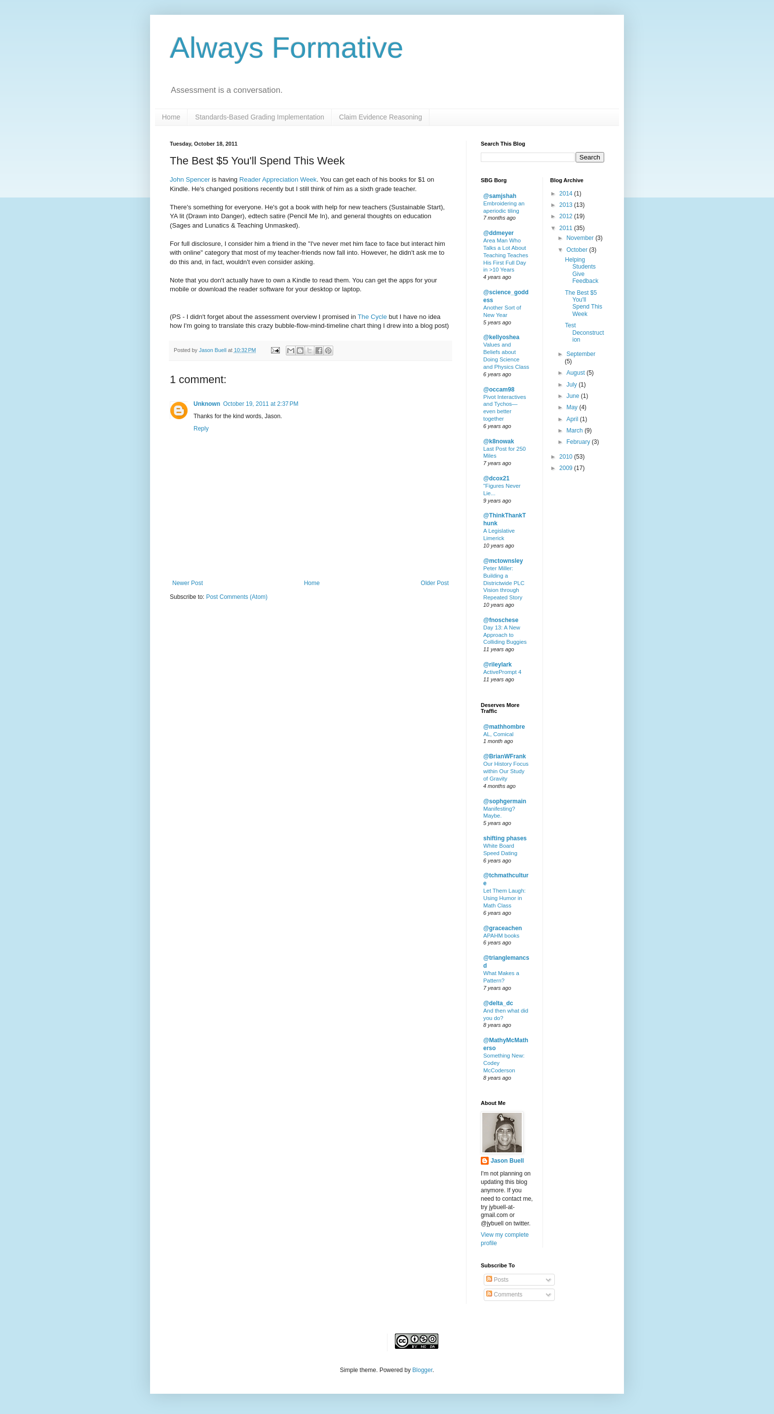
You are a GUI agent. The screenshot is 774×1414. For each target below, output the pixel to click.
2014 (566, 193)
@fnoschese (500, 620)
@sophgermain (504, 801)
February (578, 441)
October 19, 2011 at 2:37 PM (260, 403)
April (573, 419)
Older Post (435, 583)
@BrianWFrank (504, 756)
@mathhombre (504, 726)
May (572, 407)
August (576, 372)
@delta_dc (498, 1003)
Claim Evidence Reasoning (380, 117)
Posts (497, 1279)
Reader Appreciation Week (278, 179)
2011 (566, 228)
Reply (201, 428)
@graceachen (502, 928)
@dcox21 (496, 478)
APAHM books (501, 936)
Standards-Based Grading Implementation (259, 117)
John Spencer (190, 179)
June (573, 396)
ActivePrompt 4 (502, 672)
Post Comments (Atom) (237, 596)
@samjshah (499, 196)
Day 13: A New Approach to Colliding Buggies (505, 635)
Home (171, 117)
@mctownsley (503, 560)
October (577, 249)
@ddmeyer (498, 233)
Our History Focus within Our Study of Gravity (506, 771)
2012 (566, 216)
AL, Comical (498, 734)
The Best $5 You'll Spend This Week (583, 303)
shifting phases (505, 838)
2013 (566, 204)
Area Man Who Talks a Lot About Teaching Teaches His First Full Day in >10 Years (505, 255)
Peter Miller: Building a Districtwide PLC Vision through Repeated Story (504, 582)
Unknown (207, 403)
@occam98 (498, 389)
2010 (566, 456)
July (572, 384)
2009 (566, 468)
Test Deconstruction (584, 332)
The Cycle (372, 316)
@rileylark (497, 664)
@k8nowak (498, 441)
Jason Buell (507, 1160)
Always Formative (286, 47)
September (580, 354)
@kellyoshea (501, 337)
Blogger (422, 1370)
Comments (504, 1294)
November (580, 238)
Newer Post (187, 583)
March (575, 430)
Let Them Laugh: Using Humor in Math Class (504, 898)
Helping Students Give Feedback (581, 270)
